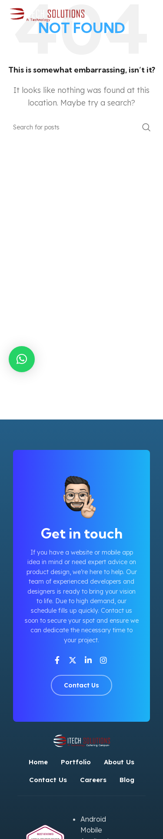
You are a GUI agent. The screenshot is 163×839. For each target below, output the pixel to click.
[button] (22, 359)
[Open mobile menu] (152, 14)
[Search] (81, 127)
